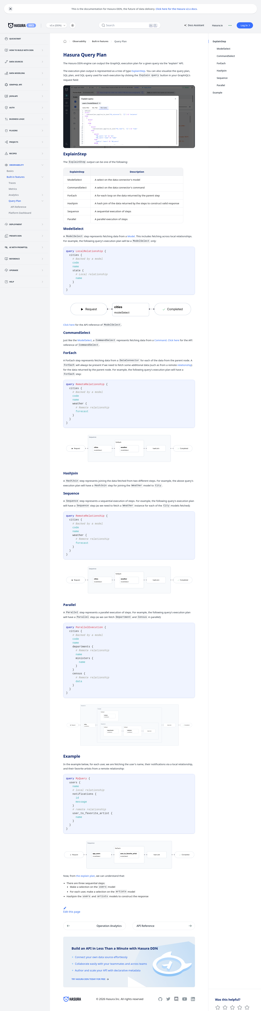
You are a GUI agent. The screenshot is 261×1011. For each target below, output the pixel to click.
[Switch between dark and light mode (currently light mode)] (73, 25)
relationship (184, 365)
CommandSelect (226, 56)
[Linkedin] (193, 999)
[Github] (160, 999)
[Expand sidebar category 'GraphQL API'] (42, 85)
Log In (246, 25)
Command (160, 340)
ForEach (221, 63)
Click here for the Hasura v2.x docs (176, 8)
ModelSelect (84, 340)
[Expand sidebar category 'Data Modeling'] (42, 73)
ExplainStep (138, 71)
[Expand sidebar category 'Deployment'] (42, 224)
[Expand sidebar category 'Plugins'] (42, 131)
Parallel (221, 85)
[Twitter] (168, 999)
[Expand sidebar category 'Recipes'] (42, 154)
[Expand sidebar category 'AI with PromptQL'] (42, 247)
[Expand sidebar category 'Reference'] (42, 259)
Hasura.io (217, 25)
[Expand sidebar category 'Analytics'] (42, 195)
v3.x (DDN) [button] (56, 25)
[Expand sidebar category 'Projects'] (42, 142)
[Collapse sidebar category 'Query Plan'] (42, 201)
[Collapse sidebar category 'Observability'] (42, 165)
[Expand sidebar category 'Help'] (42, 282)
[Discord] (176, 999)
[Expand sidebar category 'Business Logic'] (42, 119)
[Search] (129, 25)
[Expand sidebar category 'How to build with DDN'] (42, 50)
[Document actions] (230, 25)
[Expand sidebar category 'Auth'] (42, 108)
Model (131, 236)
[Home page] (65, 41)
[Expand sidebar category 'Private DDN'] (42, 236)
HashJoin (222, 70)
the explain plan (85, 875)
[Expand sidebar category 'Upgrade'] (42, 270)
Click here (69, 324)
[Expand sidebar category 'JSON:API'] (42, 96)
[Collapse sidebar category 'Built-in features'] (42, 177)
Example (217, 92)
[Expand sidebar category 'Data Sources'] (42, 62)
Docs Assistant (194, 25)
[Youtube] (184, 999)
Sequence (222, 78)
